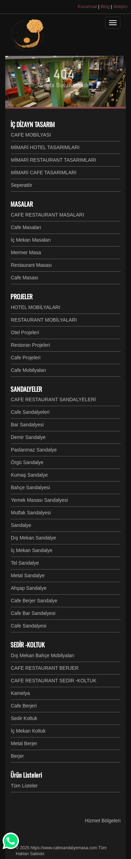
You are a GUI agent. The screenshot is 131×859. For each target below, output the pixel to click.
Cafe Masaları (26, 227)
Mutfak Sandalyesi (31, 512)
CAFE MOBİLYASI (31, 135)
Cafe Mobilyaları (28, 370)
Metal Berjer (24, 743)
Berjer (17, 756)
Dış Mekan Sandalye (33, 538)
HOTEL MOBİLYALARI (35, 307)
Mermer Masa (26, 252)
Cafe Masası (24, 277)
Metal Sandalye (28, 575)
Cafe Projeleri (26, 357)
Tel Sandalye (25, 563)
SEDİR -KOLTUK (27, 644)
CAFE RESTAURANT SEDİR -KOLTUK (53, 680)
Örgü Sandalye (27, 462)
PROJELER (21, 296)
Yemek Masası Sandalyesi (39, 500)
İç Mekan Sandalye (31, 550)
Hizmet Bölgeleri (103, 820)
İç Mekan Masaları (31, 240)
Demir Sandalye (28, 437)
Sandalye (21, 525)
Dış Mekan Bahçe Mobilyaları (42, 655)
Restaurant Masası (31, 265)
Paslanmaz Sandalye (34, 450)
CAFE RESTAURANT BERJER (45, 668)
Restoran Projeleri (30, 345)
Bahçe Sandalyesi (30, 487)
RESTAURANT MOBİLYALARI (44, 320)
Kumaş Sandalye (29, 475)
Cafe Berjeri (24, 706)
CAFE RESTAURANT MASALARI (47, 215)
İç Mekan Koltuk (28, 731)
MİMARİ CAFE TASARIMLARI (44, 172)
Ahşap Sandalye (28, 588)
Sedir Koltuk (24, 718)
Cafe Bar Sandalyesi (33, 613)
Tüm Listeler (24, 785)
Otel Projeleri (25, 332)
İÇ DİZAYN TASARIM (32, 124)
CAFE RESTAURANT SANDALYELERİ (53, 399)
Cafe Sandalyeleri (30, 412)
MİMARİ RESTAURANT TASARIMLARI (53, 160)
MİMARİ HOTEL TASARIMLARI (45, 147)
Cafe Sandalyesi (28, 626)
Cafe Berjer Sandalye (34, 600)
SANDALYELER (26, 389)
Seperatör (21, 185)
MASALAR (21, 203)
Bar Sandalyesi (27, 424)
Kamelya (20, 693)
